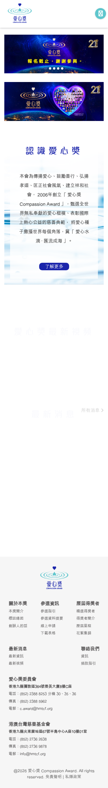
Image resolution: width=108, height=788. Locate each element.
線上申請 (48, 626)
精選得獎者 (85, 611)
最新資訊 (16, 656)
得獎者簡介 (85, 618)
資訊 (84, 656)
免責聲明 (54, 776)
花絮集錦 (83, 633)
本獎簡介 (16, 611)
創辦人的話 (18, 626)
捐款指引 (88, 663)
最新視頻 (16, 663)
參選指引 (48, 611)
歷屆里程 (83, 626)
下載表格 (48, 633)
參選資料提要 (52, 618)
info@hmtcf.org (33, 754)
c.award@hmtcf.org (36, 708)
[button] (46, 68)
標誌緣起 (16, 618)
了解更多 (54, 266)
